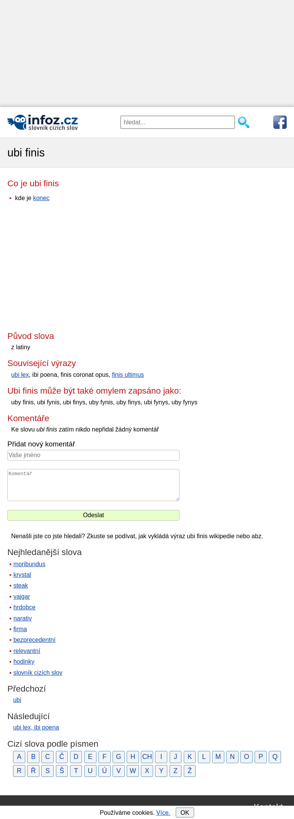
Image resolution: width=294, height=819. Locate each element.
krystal (22, 575)
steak (20, 585)
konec (41, 198)
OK (184, 812)
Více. (163, 812)
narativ (22, 618)
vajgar (21, 596)
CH (147, 756)
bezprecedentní (34, 640)
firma (20, 629)
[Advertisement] (147, 53)
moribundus (29, 564)
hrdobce (24, 607)
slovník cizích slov (37, 672)
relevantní (26, 651)
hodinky (23, 661)
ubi (17, 700)
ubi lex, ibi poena (36, 727)
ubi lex (20, 374)
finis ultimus (128, 374)
